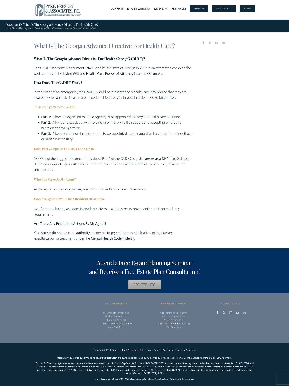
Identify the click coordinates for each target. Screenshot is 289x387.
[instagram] (230, 312)
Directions (118, 327)
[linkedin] (223, 42)
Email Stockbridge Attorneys (119, 323)
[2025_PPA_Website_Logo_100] (58, 3)
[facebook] (203, 42)
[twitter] (210, 42)
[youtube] (216, 42)
